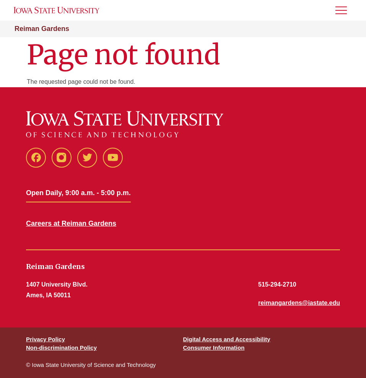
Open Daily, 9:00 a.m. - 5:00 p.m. (78, 193)
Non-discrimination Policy (61, 347)
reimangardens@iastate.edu (299, 303)
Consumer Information (214, 347)
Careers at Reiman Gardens (71, 223)
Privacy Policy (45, 339)
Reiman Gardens (42, 29)
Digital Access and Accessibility (226, 339)
